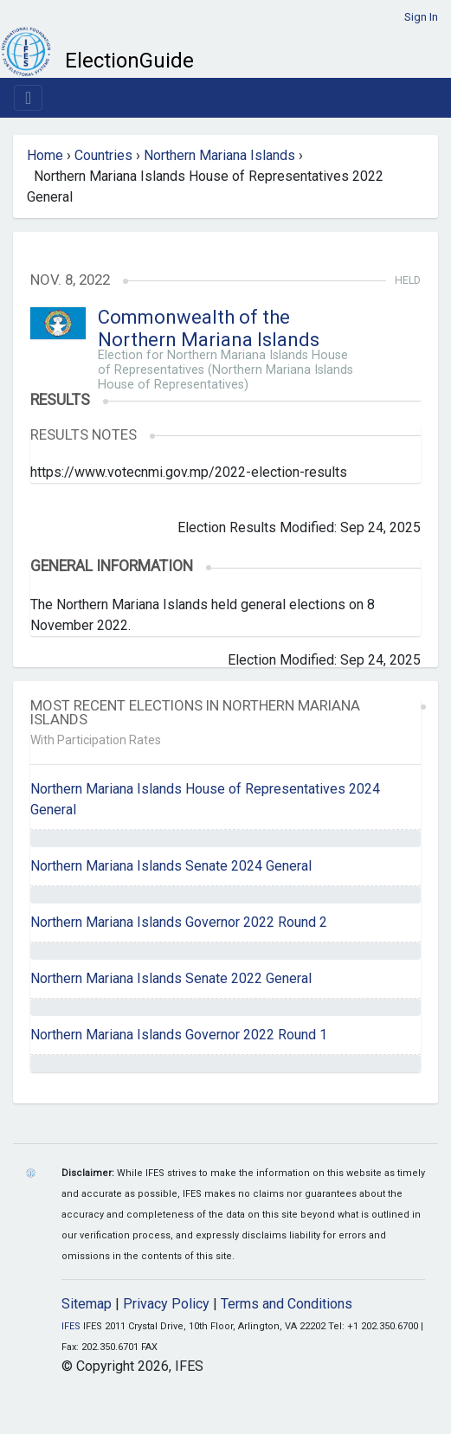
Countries (103, 155)
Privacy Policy (166, 1304)
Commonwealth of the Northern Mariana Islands (208, 328)
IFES (71, 1326)
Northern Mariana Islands (219, 155)
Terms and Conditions (286, 1304)
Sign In (421, 16)
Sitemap (86, 1304)
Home (45, 155)
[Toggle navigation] (28, 98)
